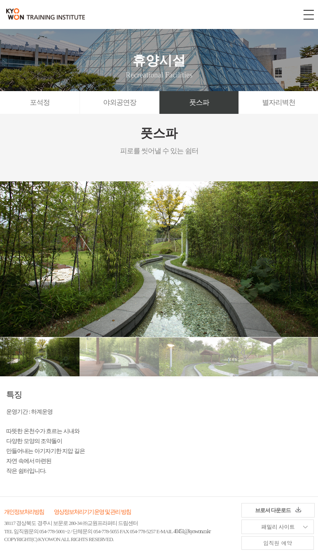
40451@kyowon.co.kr (191, 531)
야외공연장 (119, 102)
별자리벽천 (278, 102)
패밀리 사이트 (268, 525)
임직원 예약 (277, 543)
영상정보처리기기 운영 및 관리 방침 (92, 512)
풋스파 (199, 102)
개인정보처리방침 (24, 512)
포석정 (40, 102)
